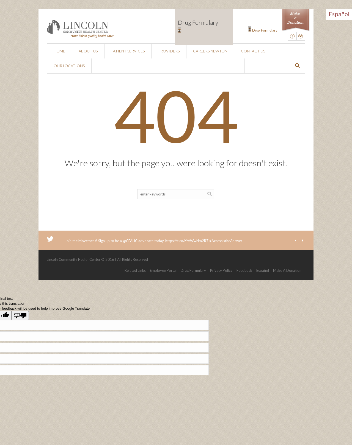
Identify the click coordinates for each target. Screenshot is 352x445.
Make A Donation (287, 270)
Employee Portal (163, 270)
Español (262, 270)
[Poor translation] (20, 315)
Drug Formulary (264, 30)
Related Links (135, 270)
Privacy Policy (221, 270)
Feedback (244, 270)
